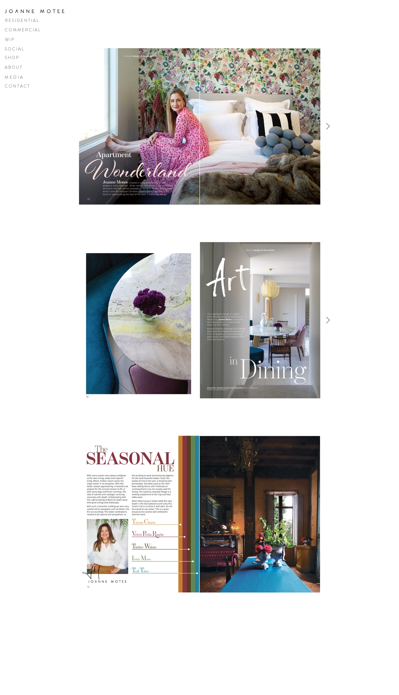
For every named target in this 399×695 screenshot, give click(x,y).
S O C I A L (14, 49)
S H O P (12, 58)
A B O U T (13, 67)
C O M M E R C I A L (22, 30)
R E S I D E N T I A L (22, 20)
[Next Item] (328, 126)
